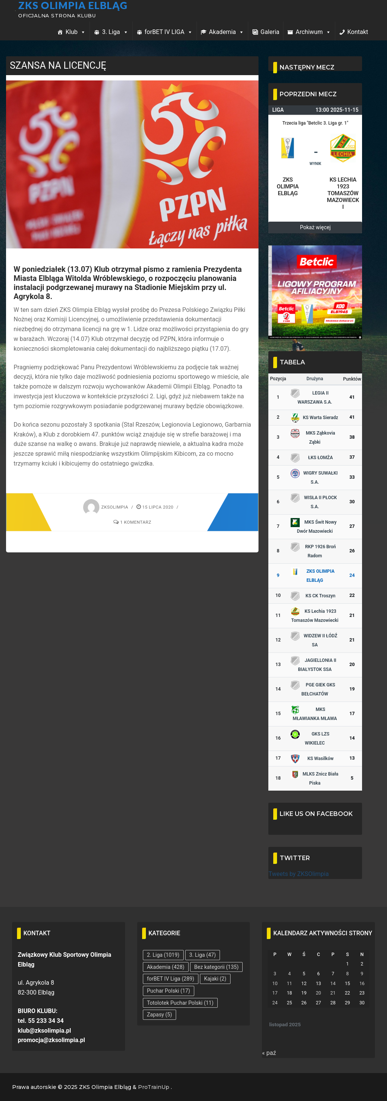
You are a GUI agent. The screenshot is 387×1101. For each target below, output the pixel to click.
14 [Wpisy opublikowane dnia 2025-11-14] (333, 983)
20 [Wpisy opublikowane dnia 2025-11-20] (318, 993)
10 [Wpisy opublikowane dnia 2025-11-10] (275, 983)
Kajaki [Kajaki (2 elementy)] (215, 979)
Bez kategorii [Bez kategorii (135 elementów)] (216, 967)
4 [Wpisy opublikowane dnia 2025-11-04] (289, 973)
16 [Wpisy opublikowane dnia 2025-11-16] (362, 983)
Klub (75, 31)
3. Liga (115, 31)
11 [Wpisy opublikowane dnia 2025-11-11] (289, 983)
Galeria (269, 31)
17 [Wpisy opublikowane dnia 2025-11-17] (275, 993)
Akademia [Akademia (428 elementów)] (165, 967)
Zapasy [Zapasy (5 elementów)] (159, 1015)
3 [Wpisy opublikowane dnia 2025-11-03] (275, 973)
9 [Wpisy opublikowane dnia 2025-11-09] (362, 973)
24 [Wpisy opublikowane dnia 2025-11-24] (275, 1002)
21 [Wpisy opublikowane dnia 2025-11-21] (333, 993)
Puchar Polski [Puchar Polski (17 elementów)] (168, 991)
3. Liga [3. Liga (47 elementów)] (202, 955)
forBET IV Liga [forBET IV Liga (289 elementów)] (170, 979)
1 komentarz (132, 522)
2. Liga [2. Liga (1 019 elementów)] (163, 955)
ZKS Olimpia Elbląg (78, 5)
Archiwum (313, 31)
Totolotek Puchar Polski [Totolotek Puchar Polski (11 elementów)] (180, 1003)
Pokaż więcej (315, 227)
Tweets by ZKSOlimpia (298, 873)
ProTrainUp (153, 1087)
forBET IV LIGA (169, 31)
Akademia (226, 31)
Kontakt (357, 31)
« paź (269, 1052)
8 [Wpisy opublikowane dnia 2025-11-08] (347, 973)
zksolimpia (105, 507)
